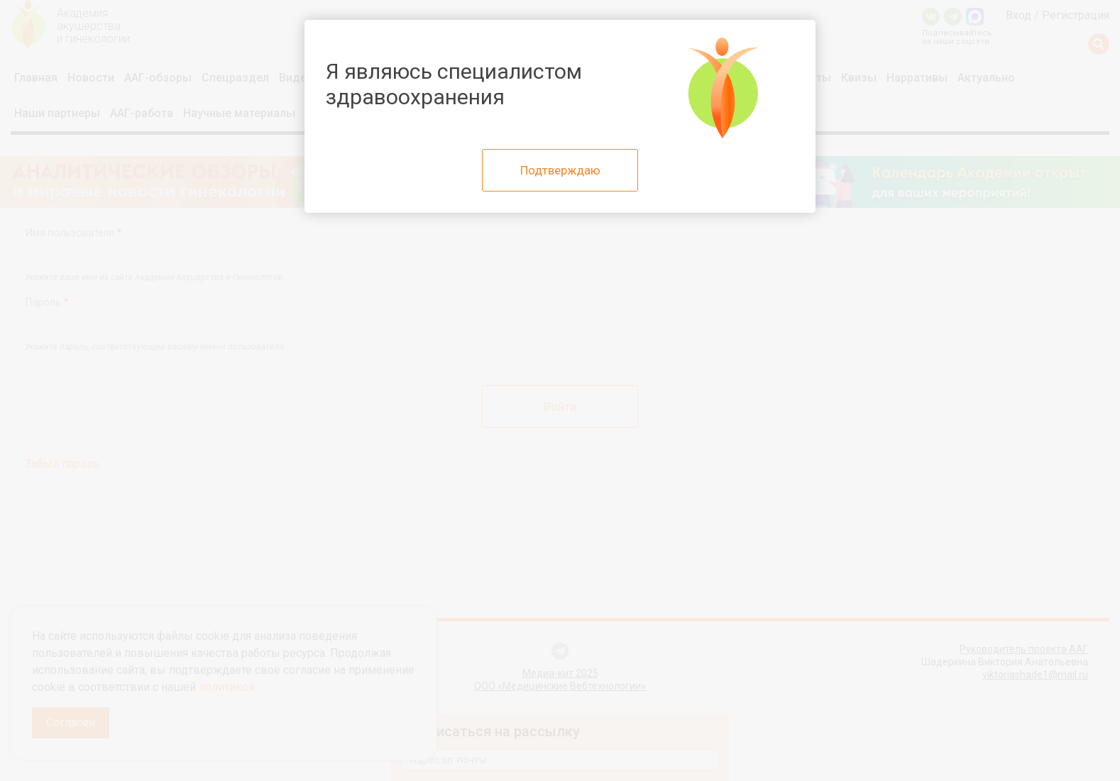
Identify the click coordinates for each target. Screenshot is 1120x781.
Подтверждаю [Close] (560, 170)
